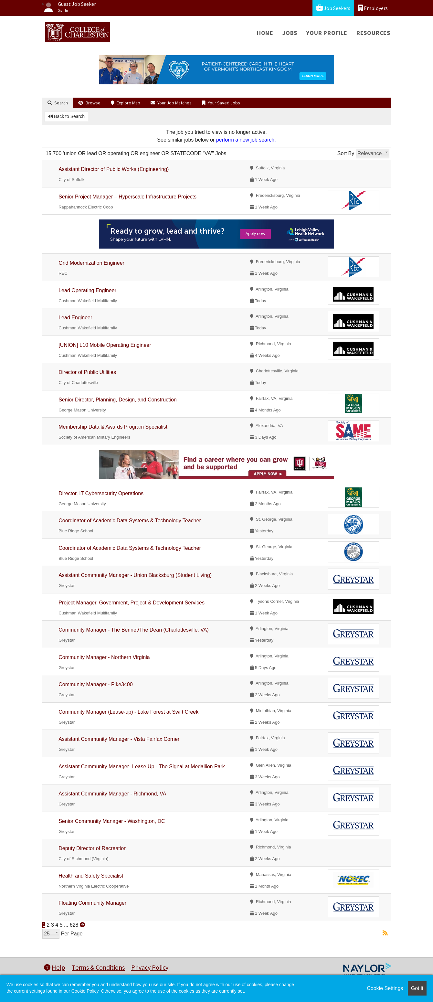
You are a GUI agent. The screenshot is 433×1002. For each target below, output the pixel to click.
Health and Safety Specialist (90, 876)
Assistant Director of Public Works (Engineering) (113, 169)
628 (74, 925)
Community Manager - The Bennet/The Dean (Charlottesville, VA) (133, 630)
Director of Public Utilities (87, 372)
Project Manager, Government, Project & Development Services (131, 602)
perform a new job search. (246, 140)
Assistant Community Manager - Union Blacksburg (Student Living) (135, 575)
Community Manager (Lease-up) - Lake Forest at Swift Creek (128, 712)
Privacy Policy (149, 967)
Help (54, 967)
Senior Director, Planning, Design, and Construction (117, 399)
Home (265, 33)
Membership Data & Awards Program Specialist (112, 427)
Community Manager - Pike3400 (95, 684)
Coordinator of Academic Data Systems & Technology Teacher (129, 520)
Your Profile (326, 33)
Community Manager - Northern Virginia (104, 657)
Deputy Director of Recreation (92, 848)
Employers (373, 8)
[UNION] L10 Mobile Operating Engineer (104, 345)
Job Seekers (333, 8)
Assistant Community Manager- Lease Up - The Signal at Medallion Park (141, 766)
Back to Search (66, 116)
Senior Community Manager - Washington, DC (111, 821)
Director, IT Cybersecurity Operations (100, 493)
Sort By (345, 153)
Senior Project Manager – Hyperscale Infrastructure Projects (127, 196)
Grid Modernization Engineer (91, 263)
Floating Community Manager (92, 903)
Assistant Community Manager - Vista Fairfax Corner (118, 739)
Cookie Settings (385, 988)
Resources (373, 33)
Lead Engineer (75, 317)
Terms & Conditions (98, 967)
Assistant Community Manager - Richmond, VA (112, 793)
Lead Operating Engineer (87, 290)
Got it (417, 988)
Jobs (289, 33)
